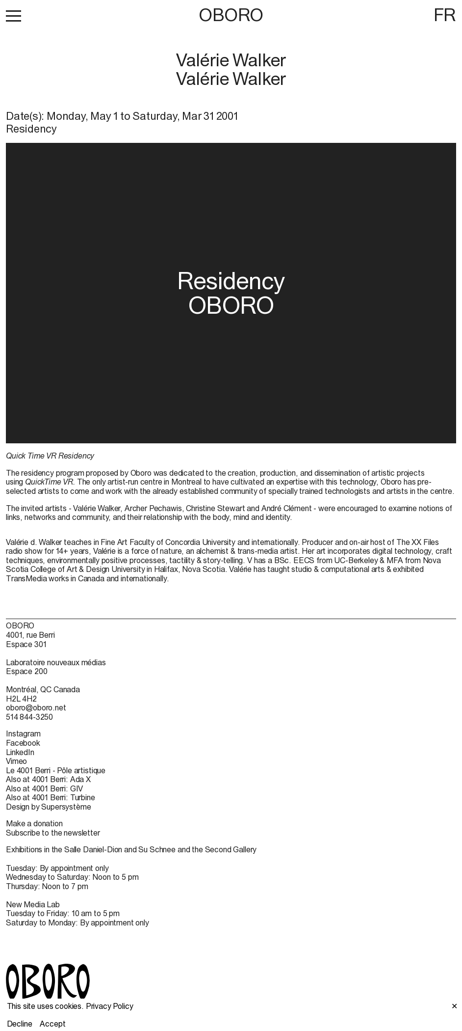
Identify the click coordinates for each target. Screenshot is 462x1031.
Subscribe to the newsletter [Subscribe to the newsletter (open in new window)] (53, 832)
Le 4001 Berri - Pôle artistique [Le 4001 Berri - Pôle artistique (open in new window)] (55, 770)
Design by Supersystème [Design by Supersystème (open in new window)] (48, 806)
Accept (52, 1023)
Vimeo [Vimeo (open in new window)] (16, 761)
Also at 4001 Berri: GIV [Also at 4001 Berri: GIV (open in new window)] (44, 788)
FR (445, 14)
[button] (13, 16)
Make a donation (34, 823)
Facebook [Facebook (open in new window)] (23, 742)
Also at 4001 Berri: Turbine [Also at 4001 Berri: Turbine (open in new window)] (50, 797)
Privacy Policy (109, 1006)
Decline (19, 1023)
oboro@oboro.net (36, 707)
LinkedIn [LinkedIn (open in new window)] (20, 752)
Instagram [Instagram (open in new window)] (23, 733)
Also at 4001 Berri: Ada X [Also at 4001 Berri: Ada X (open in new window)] (48, 779)
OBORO (231, 15)
